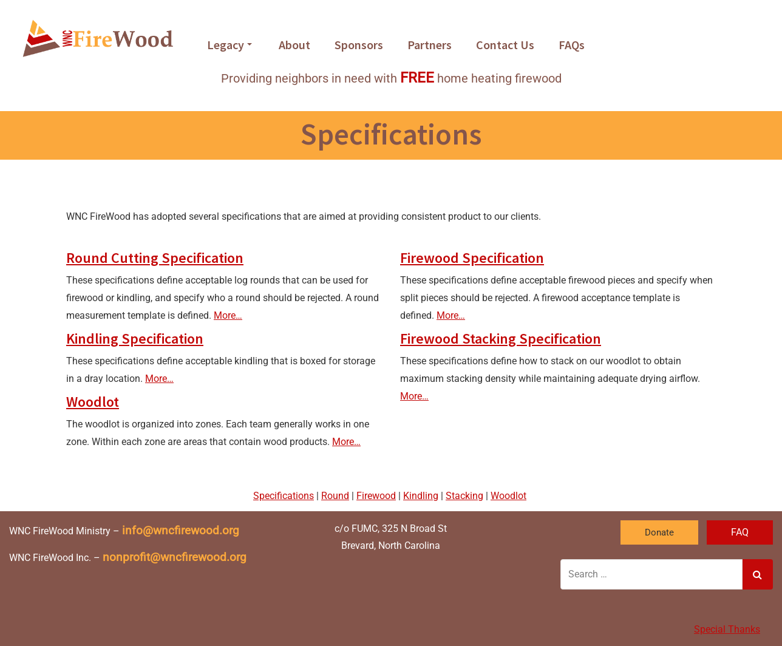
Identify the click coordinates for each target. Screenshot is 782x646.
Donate (659, 532)
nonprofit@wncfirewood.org (174, 557)
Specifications (283, 495)
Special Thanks (727, 629)
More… (228, 315)
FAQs (572, 44)
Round (335, 495)
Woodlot (92, 401)
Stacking (464, 495)
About (294, 44)
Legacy (229, 44)
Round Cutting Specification (154, 257)
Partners (429, 44)
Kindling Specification (134, 338)
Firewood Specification (472, 257)
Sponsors (359, 44)
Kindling (420, 495)
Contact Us (505, 44)
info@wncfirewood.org (180, 530)
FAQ (740, 532)
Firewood (376, 495)
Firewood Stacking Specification (500, 338)
